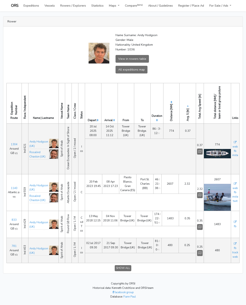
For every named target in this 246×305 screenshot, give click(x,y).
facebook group (123, 292)
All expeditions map (131, 69)
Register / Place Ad (191, 6)
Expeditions (31, 6)
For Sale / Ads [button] (219, 6)
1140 (14, 188)
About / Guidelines (160, 6)
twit (235, 201)
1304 (14, 144)
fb (235, 151)
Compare (134, 5)
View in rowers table (132, 59)
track (235, 252)
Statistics (97, 6)
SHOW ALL (123, 268)
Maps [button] (113, 6)
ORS (14, 5)
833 (14, 220)
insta (235, 155)
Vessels (49, 6)
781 (14, 246)
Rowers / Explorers (73, 6)
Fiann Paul (129, 297)
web (235, 147)
